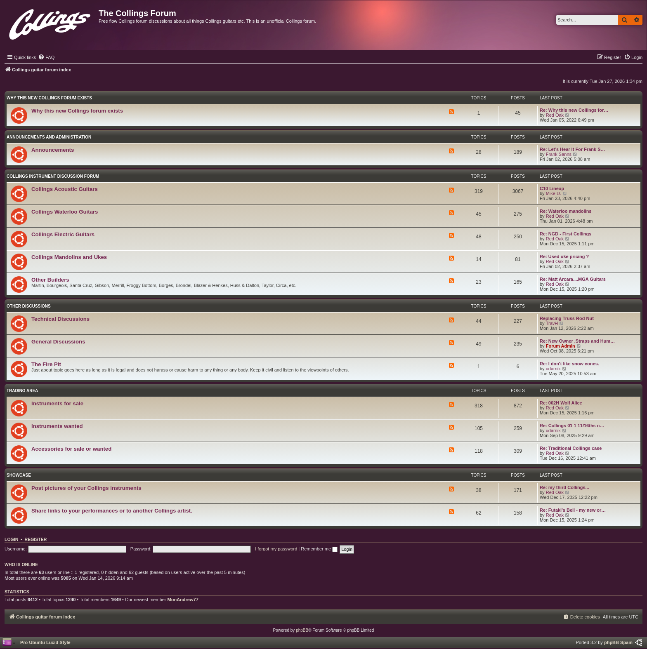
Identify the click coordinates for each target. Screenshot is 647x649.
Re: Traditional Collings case (571, 448)
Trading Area (22, 390)
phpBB (302, 630)
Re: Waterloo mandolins (566, 211)
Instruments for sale (57, 403)
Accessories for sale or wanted (71, 449)
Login (11, 539)
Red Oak (555, 115)
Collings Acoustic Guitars (64, 189)
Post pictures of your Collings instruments (86, 488)
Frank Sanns (558, 154)
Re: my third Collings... (564, 487)
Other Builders (50, 280)
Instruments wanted (57, 426)
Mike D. (553, 193)
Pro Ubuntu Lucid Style (45, 642)
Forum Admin (560, 345)
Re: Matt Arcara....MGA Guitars (573, 279)
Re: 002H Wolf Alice (561, 402)
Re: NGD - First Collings (565, 233)
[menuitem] (46, 57)
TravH (552, 323)
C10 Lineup (552, 188)
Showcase (19, 475)
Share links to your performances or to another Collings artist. (111, 511)
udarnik (553, 368)
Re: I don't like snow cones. (569, 363)
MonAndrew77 (183, 599)
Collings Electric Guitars (62, 234)
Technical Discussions (60, 319)
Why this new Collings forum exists (49, 98)
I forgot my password (276, 548)
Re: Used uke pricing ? (564, 256)
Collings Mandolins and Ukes (69, 257)
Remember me (319, 548)
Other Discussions (29, 306)
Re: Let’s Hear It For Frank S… (572, 149)
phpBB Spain (618, 642)
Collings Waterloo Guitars (64, 212)
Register (36, 539)
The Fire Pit (46, 364)
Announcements (52, 150)
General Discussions (58, 342)
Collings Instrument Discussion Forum (53, 176)
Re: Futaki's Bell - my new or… (573, 510)
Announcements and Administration (49, 137)
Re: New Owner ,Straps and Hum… (577, 341)
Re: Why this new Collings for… (574, 110)
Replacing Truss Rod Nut (567, 318)
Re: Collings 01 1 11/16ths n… (572, 425)
